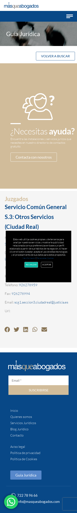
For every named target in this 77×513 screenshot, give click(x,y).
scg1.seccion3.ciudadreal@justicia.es (41, 302)
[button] (69, 16)
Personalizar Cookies (45, 258)
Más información (28, 258)
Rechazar (31, 265)
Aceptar (47, 265)
